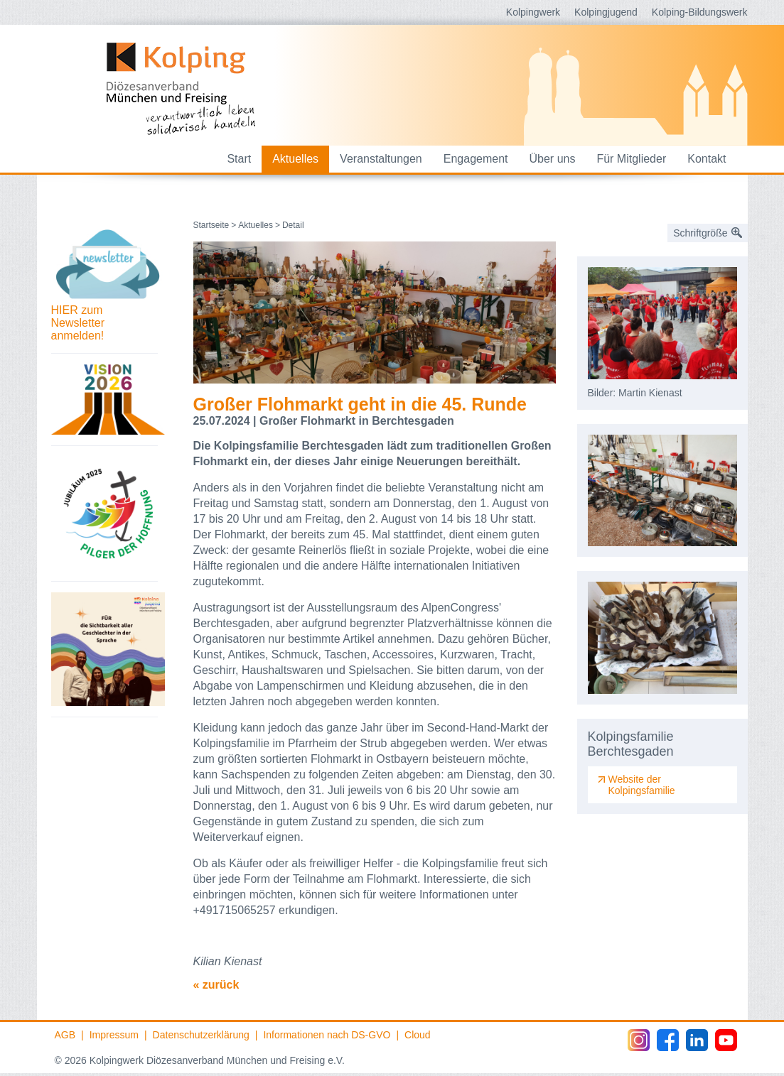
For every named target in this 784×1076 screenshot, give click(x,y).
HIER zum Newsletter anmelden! (78, 323)
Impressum (114, 1034)
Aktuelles (295, 159)
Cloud (417, 1034)
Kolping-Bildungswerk (700, 12)
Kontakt (706, 159)
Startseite (211, 225)
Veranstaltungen (381, 159)
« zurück (216, 985)
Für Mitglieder (631, 159)
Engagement (476, 159)
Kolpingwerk (533, 12)
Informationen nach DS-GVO (326, 1034)
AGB (65, 1034)
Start (239, 159)
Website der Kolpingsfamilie (641, 784)
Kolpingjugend (606, 12)
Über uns (553, 159)
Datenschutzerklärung (201, 1034)
